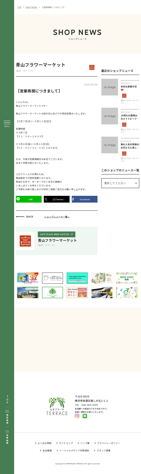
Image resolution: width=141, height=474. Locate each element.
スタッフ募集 (104, 456)
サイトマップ (66, 448)
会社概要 (47, 456)
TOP (7, 399)
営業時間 (7, 437)
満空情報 (7, 417)
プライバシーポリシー (108, 448)
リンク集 (85, 448)
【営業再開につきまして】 (53, 7)
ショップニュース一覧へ (58, 218)
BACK (31, 217)
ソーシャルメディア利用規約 (74, 456)
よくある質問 (45, 448)
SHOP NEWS (31, 7)
